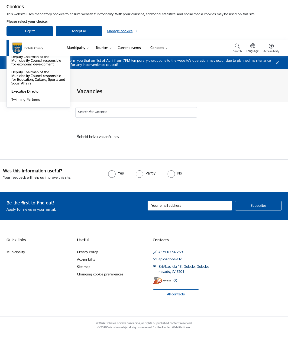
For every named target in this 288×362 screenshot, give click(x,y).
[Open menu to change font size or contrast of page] (271, 48)
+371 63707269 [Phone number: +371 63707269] (171, 279)
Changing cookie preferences (100, 302)
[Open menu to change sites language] (252, 48)
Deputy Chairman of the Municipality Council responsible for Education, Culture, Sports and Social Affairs (36, 141)
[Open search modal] (237, 48)
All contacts (176, 322)
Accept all (79, 31)
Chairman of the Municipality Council (33, 110)
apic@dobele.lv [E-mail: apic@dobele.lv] (170, 286)
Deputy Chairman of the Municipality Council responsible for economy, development (36, 123)
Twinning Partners (25, 162)
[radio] (116, 201)
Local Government (25, 99)
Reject (30, 31)
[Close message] (277, 62)
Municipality (15, 279)
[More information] (175, 308)
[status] (167, 136)
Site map (84, 294)
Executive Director (25, 154)
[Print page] (270, 89)
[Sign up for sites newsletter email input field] (190, 233)
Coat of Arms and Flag (28, 92)
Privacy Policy (87, 279)
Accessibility (86, 287)
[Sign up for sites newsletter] (258, 233)
